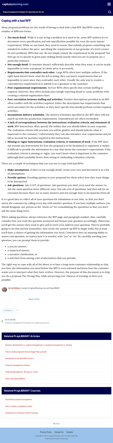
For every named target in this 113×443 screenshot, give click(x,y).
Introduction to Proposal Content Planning (21, 413)
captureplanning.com (15, 4)
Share (56, 423)
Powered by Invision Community (56, 439)
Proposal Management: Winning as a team (21, 372)
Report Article (34, 299)
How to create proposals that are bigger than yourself (26, 352)
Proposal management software (17, 365)
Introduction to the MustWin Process (19, 358)
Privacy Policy (46, 432)
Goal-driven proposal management (18, 399)
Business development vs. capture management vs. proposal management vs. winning (38, 345)
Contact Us (59, 432)
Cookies (69, 432)
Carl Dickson (15, 288)
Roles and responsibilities (15, 379)
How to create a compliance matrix (18, 406)
